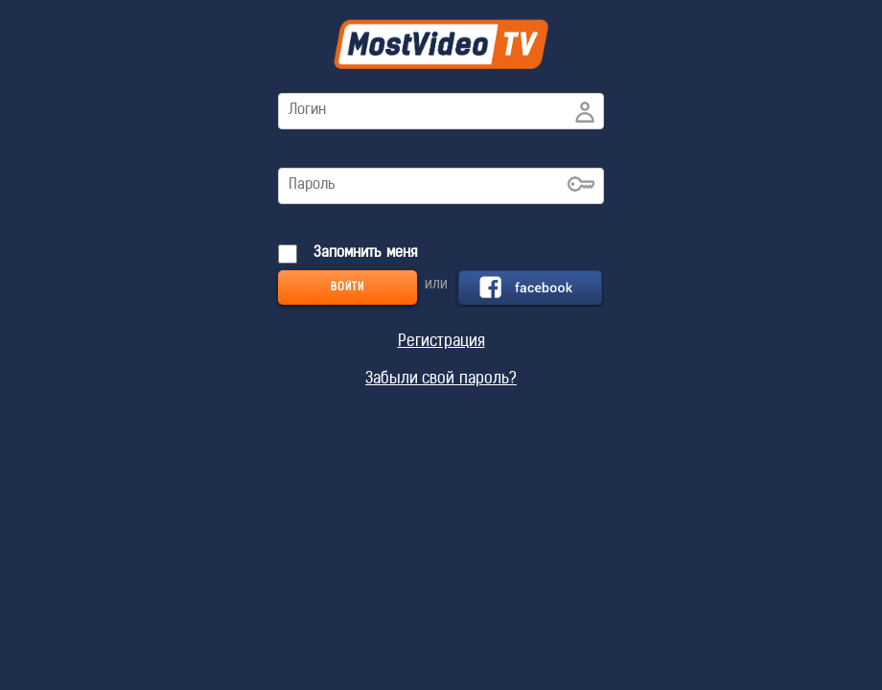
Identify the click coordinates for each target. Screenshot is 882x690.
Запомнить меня (363, 253)
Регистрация (441, 342)
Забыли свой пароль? (441, 379)
